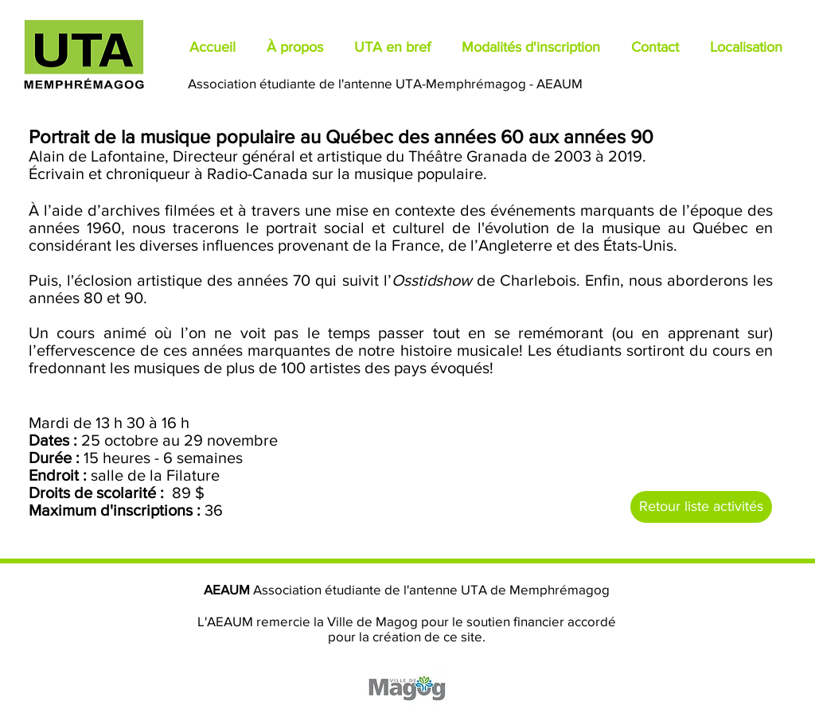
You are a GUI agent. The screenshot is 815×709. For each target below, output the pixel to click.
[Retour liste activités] (701, 507)
